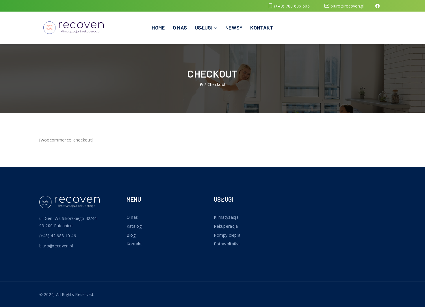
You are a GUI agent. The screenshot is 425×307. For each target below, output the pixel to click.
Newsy (234, 27)
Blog (131, 235)
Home (158, 27)
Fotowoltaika (227, 244)
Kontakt (261, 27)
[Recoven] (73, 27)
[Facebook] (377, 5)
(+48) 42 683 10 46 (57, 235)
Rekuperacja (226, 226)
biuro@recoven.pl (56, 246)
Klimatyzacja (226, 217)
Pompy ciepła (227, 235)
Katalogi (134, 226)
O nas (180, 27)
